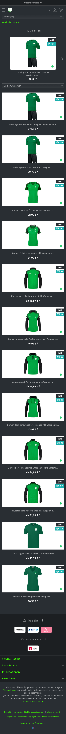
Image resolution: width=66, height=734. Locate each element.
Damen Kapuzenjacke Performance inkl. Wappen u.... (33, 339)
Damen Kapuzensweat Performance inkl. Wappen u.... (33, 425)
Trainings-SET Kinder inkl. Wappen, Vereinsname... (33, 73)
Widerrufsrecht (53, 712)
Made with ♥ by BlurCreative (32, 723)
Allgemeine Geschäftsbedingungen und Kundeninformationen (33, 716)
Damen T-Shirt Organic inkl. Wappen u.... (33, 596)
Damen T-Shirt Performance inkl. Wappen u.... (33, 210)
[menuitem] (49, 10)
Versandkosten (10, 690)
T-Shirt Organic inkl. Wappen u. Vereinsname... (33, 553)
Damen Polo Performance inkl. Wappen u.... (33, 253)
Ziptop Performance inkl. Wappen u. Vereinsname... (33, 467)
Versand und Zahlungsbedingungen (29, 712)
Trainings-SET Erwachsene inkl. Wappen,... (33, 167)
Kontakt (7, 712)
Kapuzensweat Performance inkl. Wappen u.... (33, 382)
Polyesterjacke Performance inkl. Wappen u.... (33, 510)
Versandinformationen (33, 701)
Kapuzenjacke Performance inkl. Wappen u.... (33, 296)
